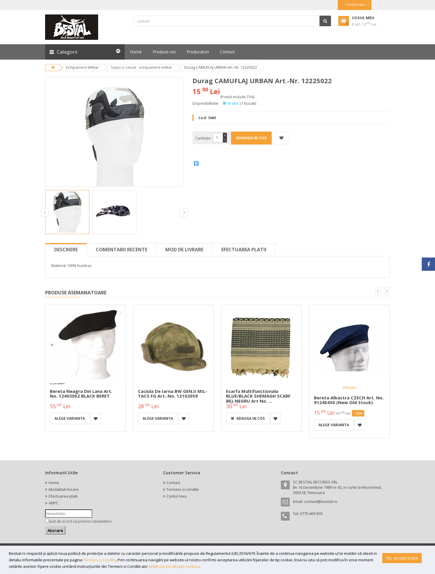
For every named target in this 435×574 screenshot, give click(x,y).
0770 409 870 (311, 513)
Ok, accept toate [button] (402, 558)
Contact (173, 482)
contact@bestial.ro (320, 501)
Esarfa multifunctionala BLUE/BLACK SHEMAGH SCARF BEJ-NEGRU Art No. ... (258, 396)
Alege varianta (70, 418)
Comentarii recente (121, 249)
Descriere (66, 249)
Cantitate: (203, 138)
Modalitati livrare (64, 489)
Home (54, 482)
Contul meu (177, 496)
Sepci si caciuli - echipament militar (141, 67)
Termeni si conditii (183, 489)
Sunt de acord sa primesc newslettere (80, 521)
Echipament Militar (82, 67)
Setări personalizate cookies (173, 566)
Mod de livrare (184, 249)
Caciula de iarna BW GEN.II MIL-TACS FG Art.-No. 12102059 (172, 393)
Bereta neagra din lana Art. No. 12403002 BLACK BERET (81, 393)
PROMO (350, 387)
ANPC (53, 503)
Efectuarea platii (243, 249)
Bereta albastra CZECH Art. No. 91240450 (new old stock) (349, 400)
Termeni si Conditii (99, 559)
